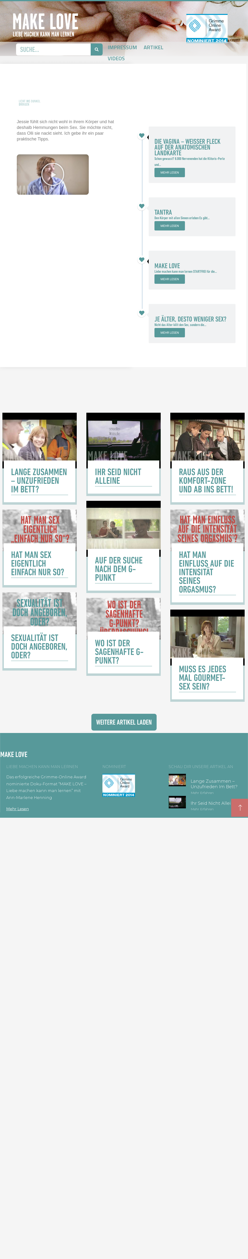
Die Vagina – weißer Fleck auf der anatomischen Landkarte (187, 147)
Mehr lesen (169, 172)
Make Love (167, 266)
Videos (116, 58)
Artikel (153, 47)
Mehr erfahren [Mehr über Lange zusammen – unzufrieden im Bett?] (202, 793)
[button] (53, 174)
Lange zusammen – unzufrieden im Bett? (214, 784)
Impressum (122, 47)
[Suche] (97, 49)
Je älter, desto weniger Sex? (190, 319)
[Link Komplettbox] (39, 459)
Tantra (163, 212)
